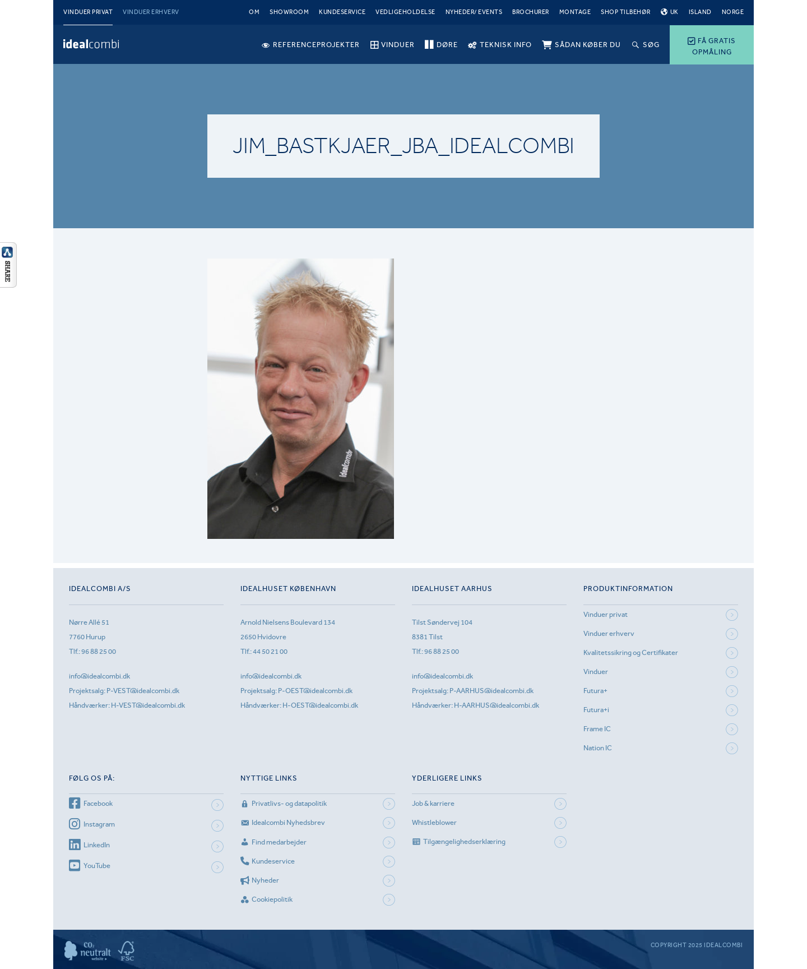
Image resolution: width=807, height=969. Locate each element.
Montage (575, 12)
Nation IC (597, 748)
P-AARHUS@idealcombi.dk (491, 690)
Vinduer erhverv (151, 12)
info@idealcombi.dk (99, 676)
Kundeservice (342, 12)
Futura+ (595, 690)
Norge (733, 12)
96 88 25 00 (98, 651)
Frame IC (597, 729)
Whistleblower (434, 822)
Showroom (289, 12)
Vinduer (595, 671)
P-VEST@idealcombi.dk (142, 690)
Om (254, 12)
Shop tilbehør (626, 12)
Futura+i (596, 709)
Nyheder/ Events (474, 12)
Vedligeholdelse (405, 12)
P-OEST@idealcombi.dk (315, 690)
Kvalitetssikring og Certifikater (630, 652)
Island (700, 12)
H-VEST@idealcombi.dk (148, 705)
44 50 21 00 (270, 651)
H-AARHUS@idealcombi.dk (496, 705)
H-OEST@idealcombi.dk (320, 705)
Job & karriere (433, 803)
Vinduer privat (88, 12)
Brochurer (530, 12)
